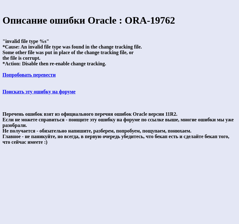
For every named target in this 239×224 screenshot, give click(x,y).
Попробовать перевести (29, 74)
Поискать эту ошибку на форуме (39, 91)
